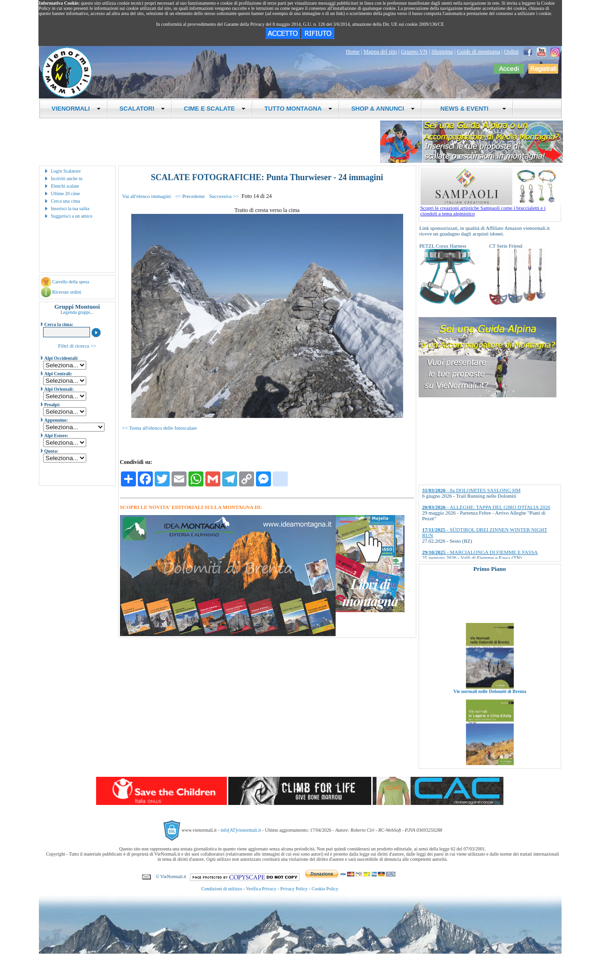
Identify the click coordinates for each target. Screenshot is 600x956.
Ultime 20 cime (65, 193)
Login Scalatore (66, 171)
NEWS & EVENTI (470, 108)
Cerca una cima (65, 201)
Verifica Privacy (261, 888)
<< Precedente (190, 196)
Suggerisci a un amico (72, 216)
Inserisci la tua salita (70, 208)
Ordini (511, 51)
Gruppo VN (414, 51)
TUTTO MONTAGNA (298, 108)
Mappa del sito (380, 51)
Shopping (442, 51)
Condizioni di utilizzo (221, 888)
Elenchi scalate (65, 186)
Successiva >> (224, 196)
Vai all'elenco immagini (146, 196)
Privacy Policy (294, 888)
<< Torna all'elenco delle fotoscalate (159, 428)
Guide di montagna (478, 51)
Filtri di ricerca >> (77, 346)
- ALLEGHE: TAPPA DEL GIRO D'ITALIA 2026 (486, 507)
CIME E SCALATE (215, 108)
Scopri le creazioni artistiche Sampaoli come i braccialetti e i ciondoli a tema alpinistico (490, 208)
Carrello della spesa (70, 281)
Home (353, 51)
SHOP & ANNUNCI (383, 108)
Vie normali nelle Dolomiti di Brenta (489, 702)
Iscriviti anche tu (66, 178)
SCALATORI (142, 108)
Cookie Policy (325, 888)
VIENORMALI (76, 108)
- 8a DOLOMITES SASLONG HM (471, 490)
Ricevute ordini (66, 292)
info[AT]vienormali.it (240, 830)
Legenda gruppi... (77, 312)
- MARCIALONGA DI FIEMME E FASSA (480, 552)
